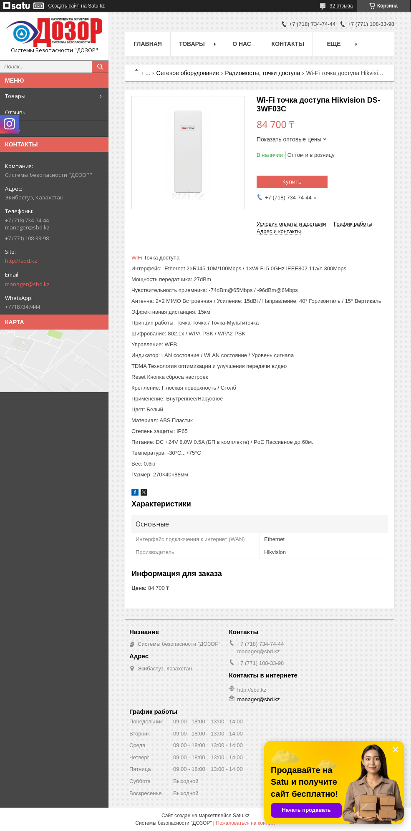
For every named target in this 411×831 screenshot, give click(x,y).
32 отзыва (341, 6)
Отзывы (16, 112)
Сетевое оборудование (187, 73)
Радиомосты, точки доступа (262, 73)
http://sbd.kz (21, 260)
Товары (15, 96)
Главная (148, 43)
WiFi (136, 257)
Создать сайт (63, 6)
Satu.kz (241, 815)
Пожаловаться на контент (245, 823)
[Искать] (100, 66)
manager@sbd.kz (27, 284)
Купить (292, 181)
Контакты (288, 43)
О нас (12, 128)
